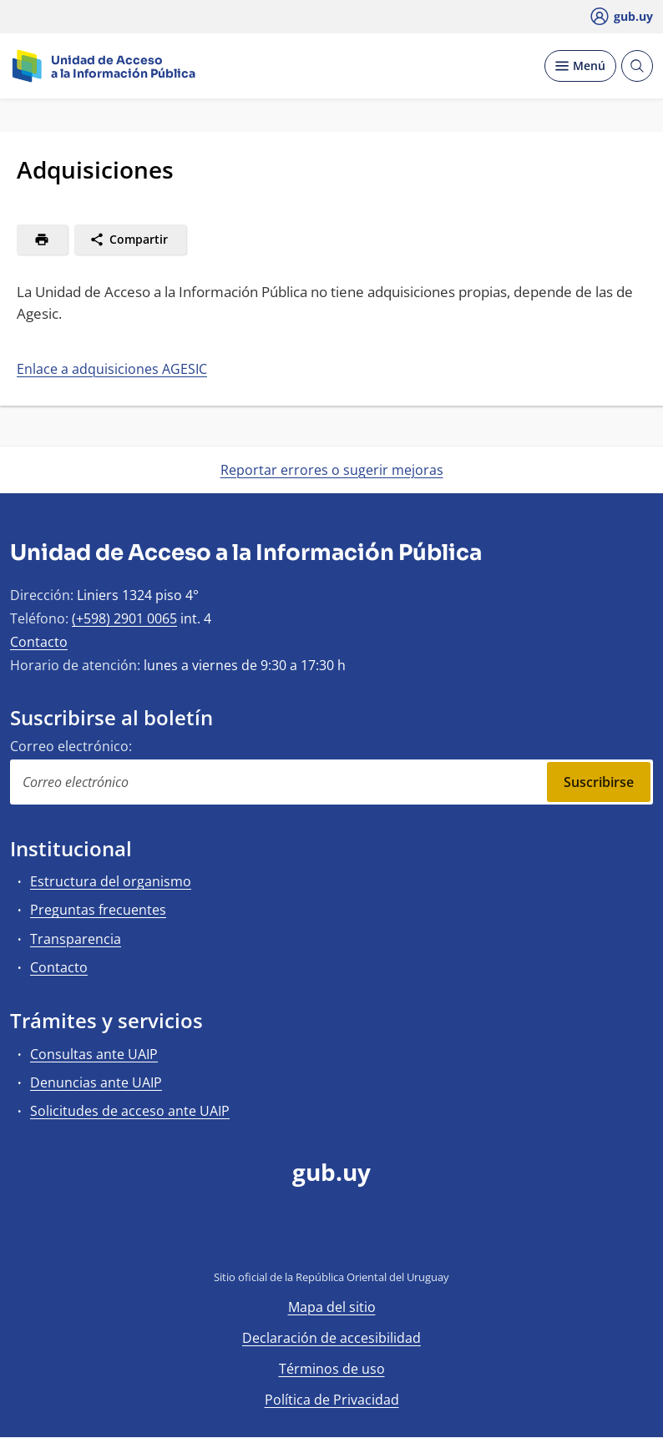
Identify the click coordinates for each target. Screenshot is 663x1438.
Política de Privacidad (332, 1399)
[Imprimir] (42, 240)
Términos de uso (332, 1369)
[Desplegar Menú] (580, 66)
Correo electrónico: (71, 746)
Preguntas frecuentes (98, 910)
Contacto (39, 642)
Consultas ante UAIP (94, 1054)
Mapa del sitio (332, 1307)
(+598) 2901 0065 (124, 618)
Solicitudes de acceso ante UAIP (130, 1111)
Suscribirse (599, 782)
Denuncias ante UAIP (96, 1082)
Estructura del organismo (110, 881)
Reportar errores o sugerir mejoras (331, 470)
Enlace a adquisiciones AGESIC (112, 369)
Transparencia (75, 939)
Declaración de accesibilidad (331, 1338)
